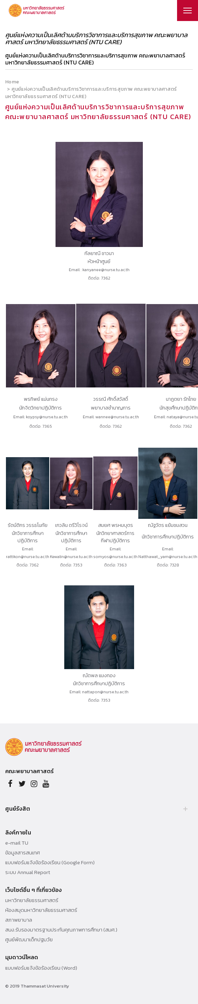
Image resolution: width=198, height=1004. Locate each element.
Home (12, 81)
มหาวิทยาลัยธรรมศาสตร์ (31, 900)
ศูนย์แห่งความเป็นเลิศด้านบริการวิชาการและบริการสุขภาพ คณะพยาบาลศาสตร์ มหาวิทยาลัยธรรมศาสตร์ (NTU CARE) (95, 59)
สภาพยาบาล (18, 920)
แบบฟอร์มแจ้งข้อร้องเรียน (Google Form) (50, 862)
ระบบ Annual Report (27, 872)
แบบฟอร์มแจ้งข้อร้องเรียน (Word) (41, 968)
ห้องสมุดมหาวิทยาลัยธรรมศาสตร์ (41, 910)
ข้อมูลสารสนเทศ (22, 853)
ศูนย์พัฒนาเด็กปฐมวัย (29, 939)
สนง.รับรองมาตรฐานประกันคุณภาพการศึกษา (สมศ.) (61, 930)
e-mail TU (16, 843)
